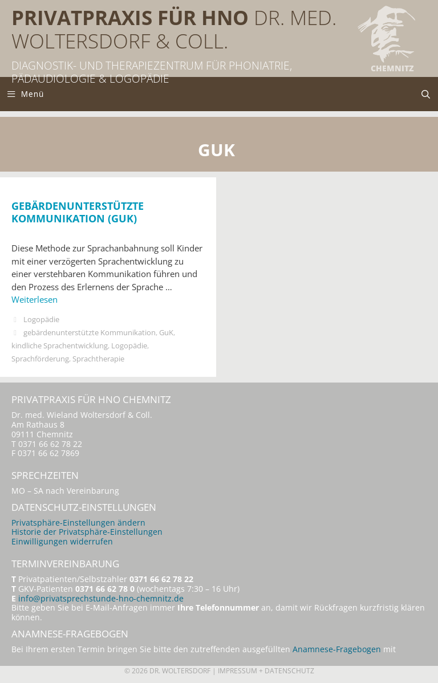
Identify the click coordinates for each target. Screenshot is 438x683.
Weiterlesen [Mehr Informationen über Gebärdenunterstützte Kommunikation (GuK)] (34, 299)
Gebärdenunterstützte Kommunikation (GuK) (77, 212)
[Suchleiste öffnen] (425, 94)
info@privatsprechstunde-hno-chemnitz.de (101, 598)
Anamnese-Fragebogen (337, 649)
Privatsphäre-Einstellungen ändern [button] (78, 523)
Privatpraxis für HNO (130, 17)
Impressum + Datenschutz (266, 671)
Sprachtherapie (98, 358)
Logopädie (41, 319)
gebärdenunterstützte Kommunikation (89, 332)
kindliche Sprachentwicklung (59, 345)
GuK (166, 332)
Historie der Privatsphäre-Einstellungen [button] (87, 532)
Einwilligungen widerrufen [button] (62, 541)
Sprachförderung (40, 358)
